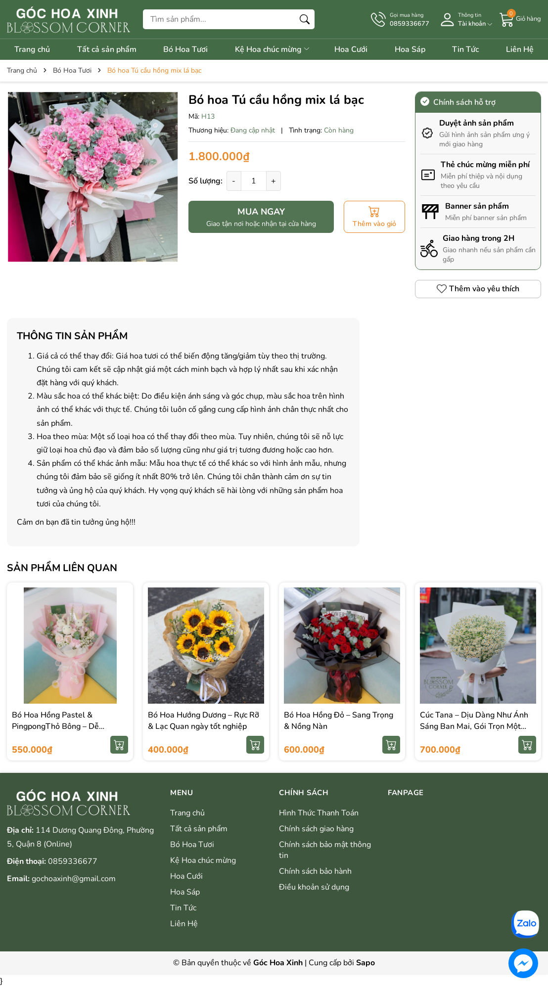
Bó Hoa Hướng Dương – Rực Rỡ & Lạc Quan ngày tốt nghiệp (203, 720)
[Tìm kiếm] (305, 19)
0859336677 (72, 861)
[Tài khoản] (464, 19)
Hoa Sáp (410, 49)
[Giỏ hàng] (520, 18)
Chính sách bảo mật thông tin (325, 850)
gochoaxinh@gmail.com (74, 878)
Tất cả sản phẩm (107, 49)
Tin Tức (465, 49)
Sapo (365, 962)
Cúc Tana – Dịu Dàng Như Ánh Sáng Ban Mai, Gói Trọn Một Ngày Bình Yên (474, 726)
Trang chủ (32, 49)
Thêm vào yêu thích (478, 288)
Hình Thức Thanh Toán (319, 813)
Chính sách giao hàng (316, 828)
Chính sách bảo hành (315, 871)
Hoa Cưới (350, 49)
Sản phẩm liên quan (62, 568)
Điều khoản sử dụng (314, 887)
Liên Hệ (520, 49)
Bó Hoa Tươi (185, 49)
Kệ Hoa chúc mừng (273, 49)
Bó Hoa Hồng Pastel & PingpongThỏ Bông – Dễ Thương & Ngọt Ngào (55, 726)
